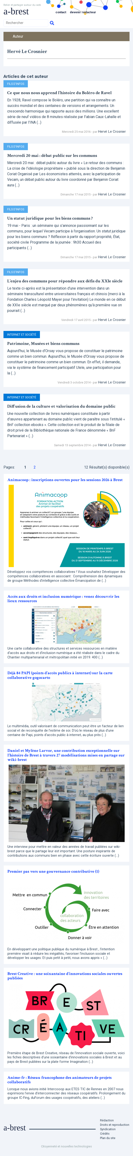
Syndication (108, 1129)
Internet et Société (21, 334)
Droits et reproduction (114, 1124)
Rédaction (107, 1120)
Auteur (18, 36)
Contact (60, 12)
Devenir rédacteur (83, 12)
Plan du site (107, 1138)
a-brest (16, 11)
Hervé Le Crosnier (112, 131)
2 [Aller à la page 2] (35, 467)
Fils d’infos (15, 84)
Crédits (105, 1133)
